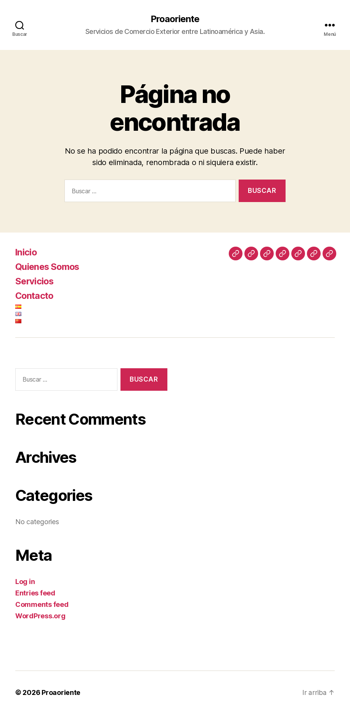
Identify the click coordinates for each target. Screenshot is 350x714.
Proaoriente (175, 19)
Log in (25, 582)
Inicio (26, 252)
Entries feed (35, 593)
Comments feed (42, 604)
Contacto (35, 295)
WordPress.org (40, 616)
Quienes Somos (48, 266)
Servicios (35, 281)
